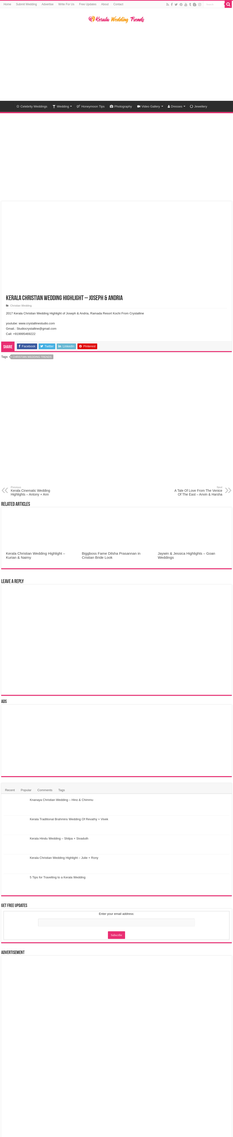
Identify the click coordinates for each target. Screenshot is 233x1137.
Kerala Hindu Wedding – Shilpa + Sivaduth (59, 838)
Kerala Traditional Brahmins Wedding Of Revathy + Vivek (69, 819)
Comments (44, 790)
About (105, 4)
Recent (10, 790)
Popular (26, 790)
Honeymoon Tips (90, 106)
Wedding (60, 106)
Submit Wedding (26, 4)
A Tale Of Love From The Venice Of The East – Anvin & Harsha (197, 491)
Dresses (175, 106)
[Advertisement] (116, 62)
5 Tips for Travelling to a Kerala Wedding (58, 877)
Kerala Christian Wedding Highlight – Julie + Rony (64, 858)
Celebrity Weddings (31, 106)
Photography (121, 106)
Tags (61, 790)
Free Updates (87, 4)
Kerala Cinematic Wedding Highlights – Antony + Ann (35, 491)
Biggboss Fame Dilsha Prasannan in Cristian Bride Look (111, 555)
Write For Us (66, 4)
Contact (118, 4)
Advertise (48, 4)
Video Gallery (148, 106)
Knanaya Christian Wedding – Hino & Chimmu (61, 800)
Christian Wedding (21, 305)
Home (7, 4)
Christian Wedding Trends (32, 356)
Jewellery (198, 106)
